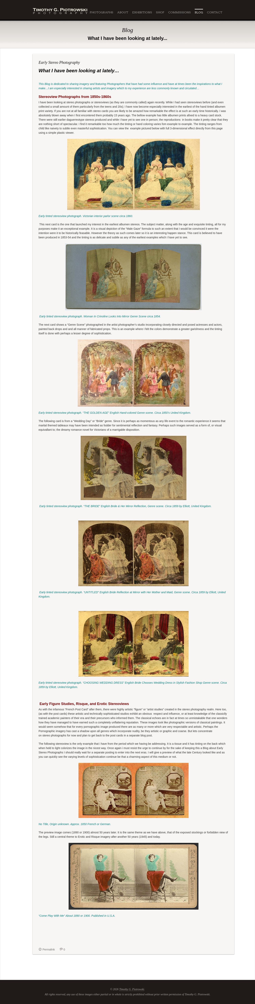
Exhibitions (142, 12)
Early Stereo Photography (59, 62)
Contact (214, 12)
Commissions (179, 12)
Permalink (48, 949)
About (122, 12)
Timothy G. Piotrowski (131, 989)
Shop (160, 12)
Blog (199, 12)
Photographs (101, 12)
